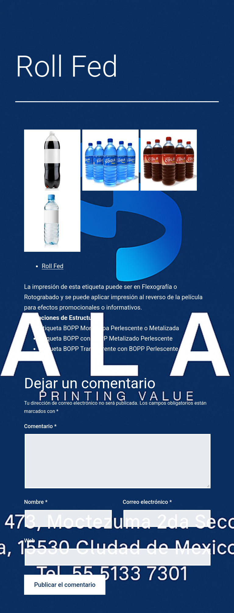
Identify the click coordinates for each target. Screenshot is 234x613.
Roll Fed (52, 266)
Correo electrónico (147, 502)
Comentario (40, 426)
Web (29, 540)
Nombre (36, 502)
